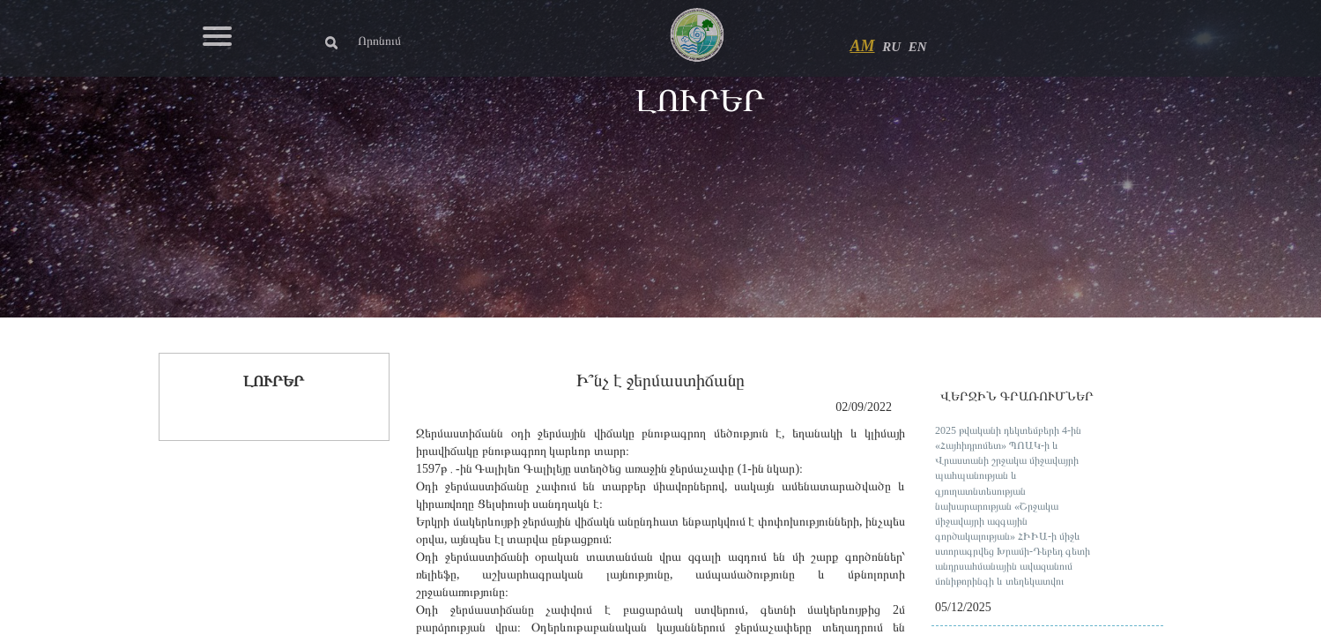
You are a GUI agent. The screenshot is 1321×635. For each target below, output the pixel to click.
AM (862, 46)
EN (918, 47)
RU (891, 47)
